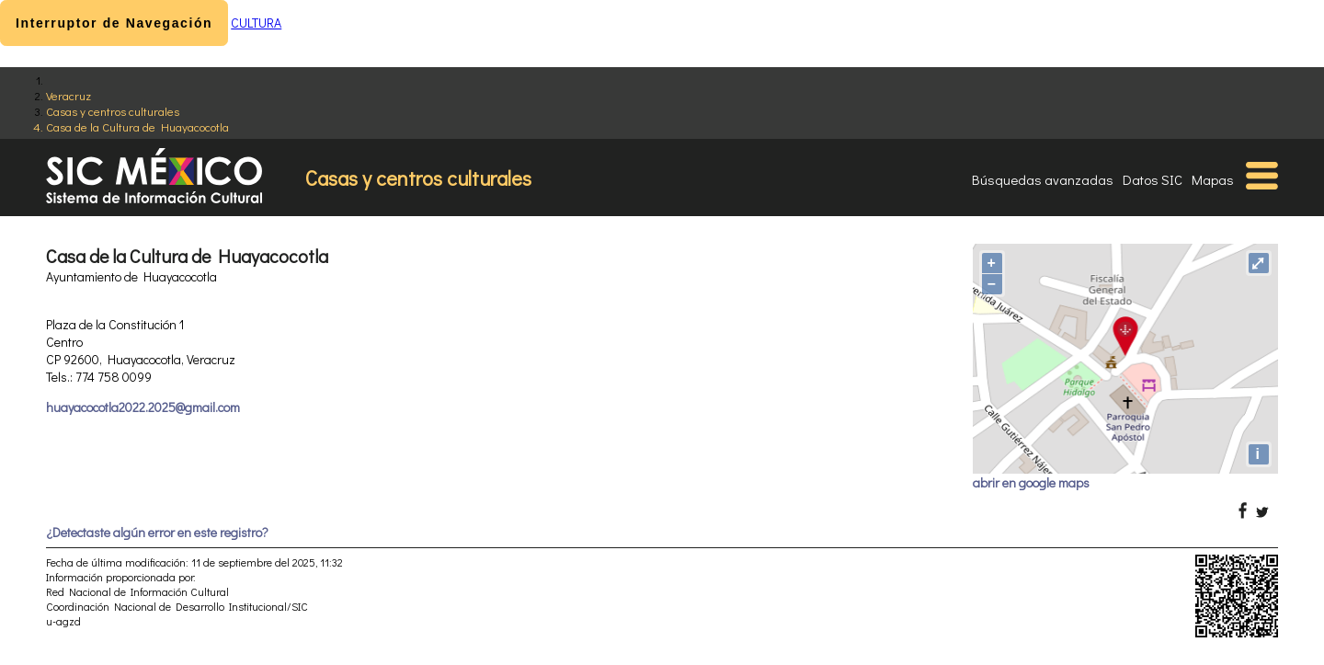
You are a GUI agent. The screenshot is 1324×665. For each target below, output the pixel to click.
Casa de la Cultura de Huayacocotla (137, 126)
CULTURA (256, 22)
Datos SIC (1152, 179)
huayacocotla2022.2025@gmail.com (143, 407)
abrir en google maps (1031, 482)
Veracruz (68, 95)
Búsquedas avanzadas (1042, 179)
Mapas (1213, 179)
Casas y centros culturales (112, 111)
